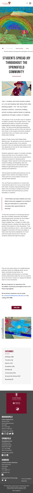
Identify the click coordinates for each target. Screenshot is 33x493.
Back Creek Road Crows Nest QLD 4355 (6, 466)
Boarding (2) (9, 379)
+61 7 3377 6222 (6, 427)
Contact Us (5, 431)
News (27, 48)
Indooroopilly (9, 48)
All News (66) (9, 357)
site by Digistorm (16, 490)
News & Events (19, 48)
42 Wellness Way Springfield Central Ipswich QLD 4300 (7, 445)
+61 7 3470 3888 (6, 448)
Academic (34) (10, 366)
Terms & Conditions (26, 478)
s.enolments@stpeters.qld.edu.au (14, 295)
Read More (24, 481)
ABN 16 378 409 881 (7, 450)
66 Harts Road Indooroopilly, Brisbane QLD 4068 (8, 423)
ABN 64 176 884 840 (7, 428)
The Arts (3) (9, 360)
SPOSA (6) (8, 370)
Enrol (11, 431)
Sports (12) (9, 363)
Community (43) (10, 373)
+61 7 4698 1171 (6, 470)
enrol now (16, 307)
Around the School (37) (12, 376)
